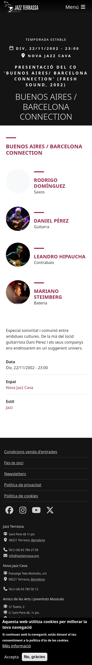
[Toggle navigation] (76, 7)
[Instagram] (23, 511)
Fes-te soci (13, 462)
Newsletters (15, 474)
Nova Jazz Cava (19, 387)
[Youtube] (36, 511)
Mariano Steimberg (48, 294)
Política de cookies (21, 496)
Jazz (9, 407)
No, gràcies (34, 658)
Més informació (16, 647)
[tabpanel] (46, 236)
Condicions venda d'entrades (30, 451)
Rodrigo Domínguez (49, 183)
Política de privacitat (22, 485)
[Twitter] (50, 511)
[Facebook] (9, 511)
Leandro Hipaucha (59, 256)
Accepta (11, 658)
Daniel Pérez (51, 220)
